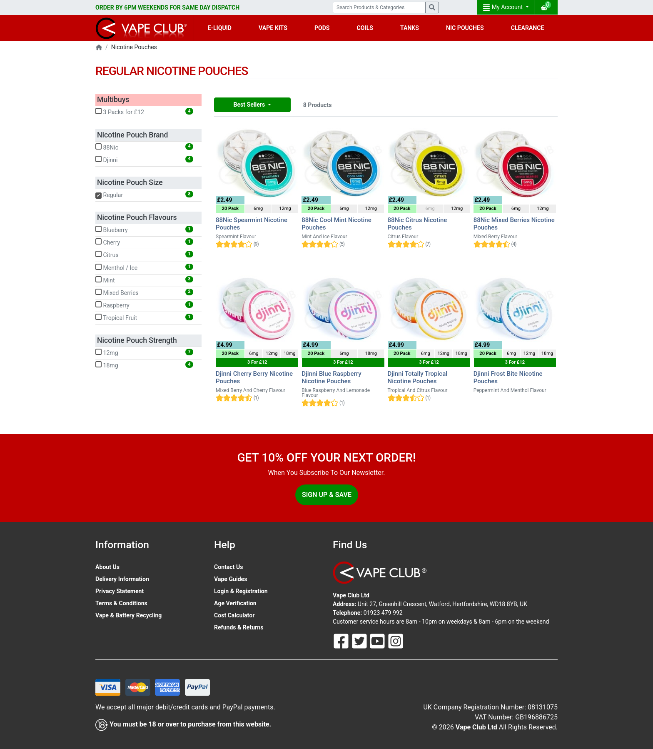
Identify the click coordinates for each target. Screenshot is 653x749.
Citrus (144, 254)
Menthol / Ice (144, 267)
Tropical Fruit (144, 317)
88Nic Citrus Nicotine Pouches (417, 223)
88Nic (144, 147)
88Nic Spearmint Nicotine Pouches (251, 223)
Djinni (144, 159)
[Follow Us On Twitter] (360, 640)
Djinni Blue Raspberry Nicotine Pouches (331, 377)
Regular (144, 195)
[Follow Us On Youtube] (378, 640)
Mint (144, 280)
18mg (144, 365)
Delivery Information (122, 579)
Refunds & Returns (238, 627)
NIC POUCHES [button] (465, 28)
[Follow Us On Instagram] (395, 640)
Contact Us (228, 567)
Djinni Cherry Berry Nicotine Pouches (254, 377)
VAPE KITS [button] (273, 28)
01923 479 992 (383, 612)
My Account (503, 7)
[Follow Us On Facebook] (342, 640)
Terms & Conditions (121, 603)
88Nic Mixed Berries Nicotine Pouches (514, 223)
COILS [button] (365, 28)
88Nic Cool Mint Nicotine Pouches (336, 223)
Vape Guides (230, 579)
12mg (144, 352)
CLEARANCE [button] (527, 28)
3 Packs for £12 (144, 111)
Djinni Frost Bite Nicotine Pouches (508, 377)
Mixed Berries (144, 292)
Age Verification (235, 603)
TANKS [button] (409, 28)
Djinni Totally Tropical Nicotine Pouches (418, 377)
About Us (107, 567)
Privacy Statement (119, 591)
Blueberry (144, 229)
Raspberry (144, 305)
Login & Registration (241, 591)
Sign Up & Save (326, 495)
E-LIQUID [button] (220, 28)
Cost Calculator (234, 615)
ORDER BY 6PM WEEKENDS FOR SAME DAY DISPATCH (167, 7)
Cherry (144, 242)
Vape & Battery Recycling (128, 615)
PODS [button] (322, 28)
